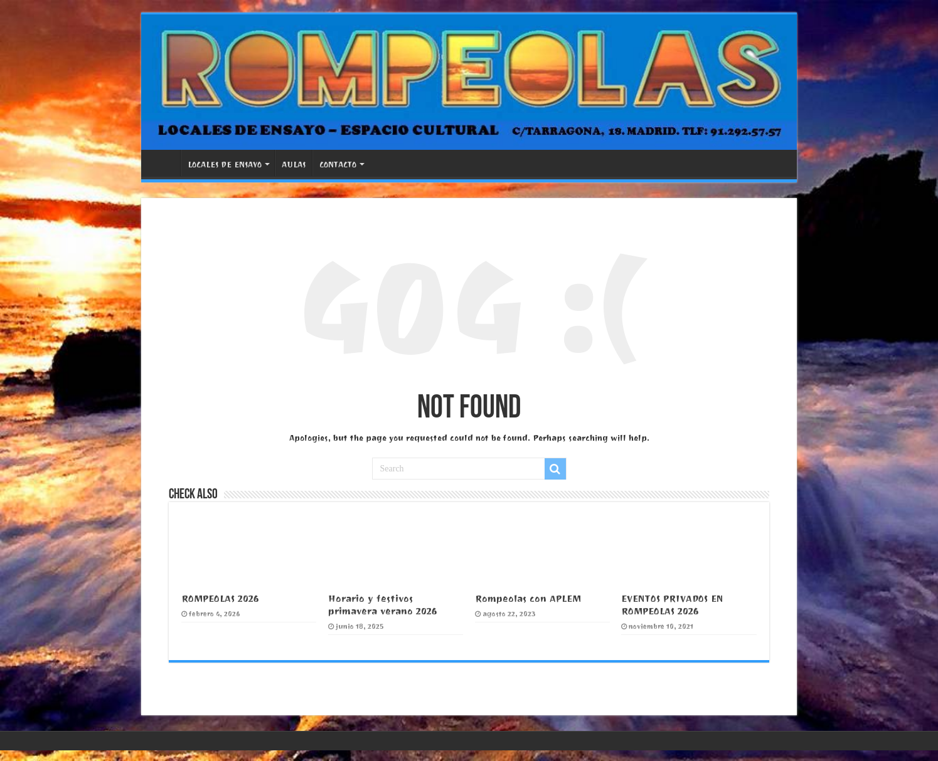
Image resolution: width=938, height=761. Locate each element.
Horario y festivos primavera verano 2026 (382, 604)
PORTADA (163, 163)
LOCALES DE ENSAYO (225, 164)
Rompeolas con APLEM (528, 598)
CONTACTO (337, 164)
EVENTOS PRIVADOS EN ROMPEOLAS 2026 (672, 604)
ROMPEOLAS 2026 (220, 598)
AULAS (294, 164)
